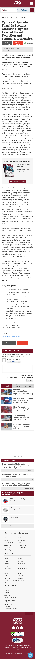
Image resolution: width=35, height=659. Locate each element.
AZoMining (7, 550)
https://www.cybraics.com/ (11, 336)
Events (20, 566)
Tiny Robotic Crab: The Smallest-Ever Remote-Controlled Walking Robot (16, 484)
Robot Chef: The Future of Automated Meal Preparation (17, 475)
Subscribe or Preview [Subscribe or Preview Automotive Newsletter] (16, 519)
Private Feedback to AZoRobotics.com (21, 377)
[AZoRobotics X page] (21, 627)
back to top (29, 614)
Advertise (7, 595)
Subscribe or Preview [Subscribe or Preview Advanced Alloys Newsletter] (16, 510)
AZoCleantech (8, 543)
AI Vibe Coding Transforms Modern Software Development (22, 418)
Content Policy (8, 604)
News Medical (22, 545)
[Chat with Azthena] (30, 655)
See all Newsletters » (8, 526)
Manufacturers (22, 568)
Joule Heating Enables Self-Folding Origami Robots (21, 426)
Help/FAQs (21, 576)
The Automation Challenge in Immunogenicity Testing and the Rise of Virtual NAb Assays (17, 466)
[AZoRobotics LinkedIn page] (13, 627)
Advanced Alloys (15, 508)
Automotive (14, 517)
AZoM (6, 538)
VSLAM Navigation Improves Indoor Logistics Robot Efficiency (23, 392)
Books (6, 576)
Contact (6, 593)
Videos (20, 559)
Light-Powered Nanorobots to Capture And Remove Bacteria (22, 409)
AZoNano (7, 540)
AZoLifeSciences (23, 547)
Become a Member (10, 585)
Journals (7, 578)
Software (20, 561)
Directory (7, 571)
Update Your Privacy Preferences (17, 653)
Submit (29, 380)
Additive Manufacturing (17, 499)
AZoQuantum (22, 540)
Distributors (21, 571)
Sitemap (20, 578)
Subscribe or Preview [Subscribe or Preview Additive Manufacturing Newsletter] (16, 501)
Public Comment (27, 375)
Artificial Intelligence (20, 17)
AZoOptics (7, 545)
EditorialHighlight (17, 385)
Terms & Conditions (10, 597)
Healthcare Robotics (10, 580)
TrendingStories (6, 385)
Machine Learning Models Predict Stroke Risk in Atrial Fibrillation (23, 400)
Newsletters (8, 590)
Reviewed (30, 43)
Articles (6, 563)
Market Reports (22, 563)
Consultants (21, 573)
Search (6, 588)
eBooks (6, 573)
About (6, 559)
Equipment (7, 566)
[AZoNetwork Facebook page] (17, 627)
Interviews (7, 568)
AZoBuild (7, 547)
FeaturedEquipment (28, 385)
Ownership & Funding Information (10, 607)
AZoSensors (21, 538)
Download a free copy (17, 181)
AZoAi (19, 543)
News (11, 17)
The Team (21, 580)
